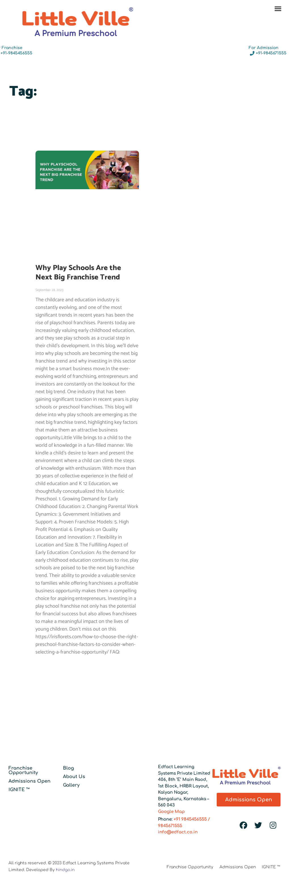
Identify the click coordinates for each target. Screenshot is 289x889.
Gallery (71, 785)
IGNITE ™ (19, 789)
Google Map (171, 811)
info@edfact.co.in (178, 832)
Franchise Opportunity (23, 770)
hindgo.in (65, 870)
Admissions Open (29, 781)
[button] (277, 8)
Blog (68, 768)
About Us (74, 776)
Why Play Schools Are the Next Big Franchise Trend (78, 273)
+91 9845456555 (190, 819)
